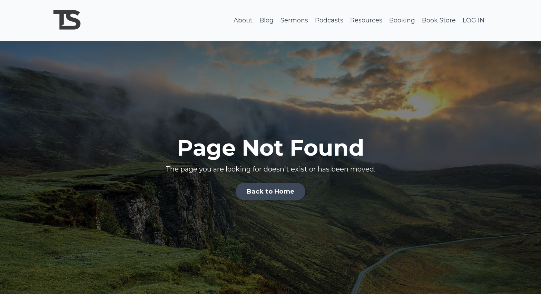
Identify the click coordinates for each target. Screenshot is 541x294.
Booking (402, 20)
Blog (266, 20)
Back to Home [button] (270, 191)
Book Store (439, 20)
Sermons (294, 20)
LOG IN (473, 20)
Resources (366, 20)
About (243, 20)
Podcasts (329, 20)
